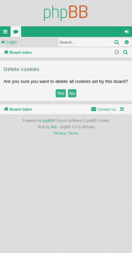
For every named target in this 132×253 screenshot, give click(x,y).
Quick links (7, 33)
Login (11, 42)
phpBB (48, 121)
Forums (17, 33)
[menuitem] (125, 52)
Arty (54, 127)
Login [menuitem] (128, 33)
